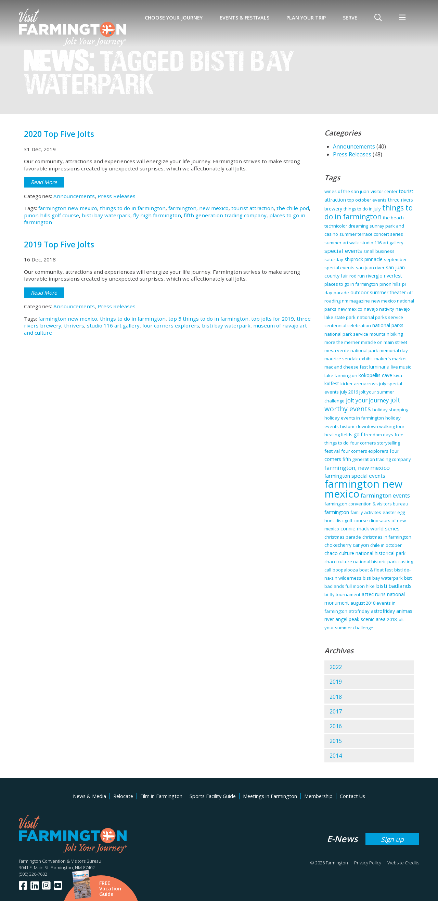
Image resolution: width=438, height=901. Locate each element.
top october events (367, 200)
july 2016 (349, 392)
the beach (393, 218)
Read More (44, 182)
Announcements (74, 196)
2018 (336, 696)
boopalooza (345, 570)
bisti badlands (394, 586)
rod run (357, 276)
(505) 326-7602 (33, 874)
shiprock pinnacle (364, 259)
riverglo (374, 275)
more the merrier (342, 342)
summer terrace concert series (371, 234)
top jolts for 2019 (272, 318)
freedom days (378, 435)
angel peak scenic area (360, 619)
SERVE (350, 17)
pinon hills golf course (51, 215)
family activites (365, 512)
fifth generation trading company (225, 215)
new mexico (350, 309)
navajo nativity (379, 309)
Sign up (392, 839)
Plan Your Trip (306, 17)
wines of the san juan (346, 191)
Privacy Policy (367, 863)
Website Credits (403, 863)
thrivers (74, 325)
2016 (336, 726)
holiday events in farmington (354, 418)
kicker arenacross (359, 384)
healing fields (338, 435)
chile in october (386, 545)
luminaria (379, 366)
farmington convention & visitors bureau (366, 504)
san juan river (370, 268)
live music (401, 367)
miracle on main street (384, 342)
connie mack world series (370, 528)
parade (341, 292)
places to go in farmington (351, 284)
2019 (336, 681)
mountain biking (386, 334)
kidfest (331, 383)
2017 (336, 711)
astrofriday (383, 611)
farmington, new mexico (198, 208)
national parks (387, 325)
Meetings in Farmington (270, 796)
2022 (336, 667)
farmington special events (354, 475)
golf (358, 434)
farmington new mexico (67, 208)
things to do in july (362, 209)
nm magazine (356, 301)
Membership (318, 796)
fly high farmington (157, 215)
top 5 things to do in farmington (208, 318)
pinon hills (390, 284)
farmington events (385, 495)
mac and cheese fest (346, 367)
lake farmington (340, 375)
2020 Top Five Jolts (59, 134)
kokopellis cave (375, 375)
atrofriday (359, 611)
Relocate (123, 796)
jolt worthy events (362, 404)
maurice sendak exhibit (348, 359)
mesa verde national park (351, 350)
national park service (346, 334)
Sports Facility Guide (213, 796)
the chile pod (292, 208)
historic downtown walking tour (372, 426)
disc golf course (351, 520)
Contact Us (352, 796)
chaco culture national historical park (364, 553)
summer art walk (341, 243)
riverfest (393, 275)
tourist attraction (252, 208)
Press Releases (117, 196)
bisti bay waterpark (106, 215)
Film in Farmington (161, 796)
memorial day (393, 350)
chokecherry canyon (346, 545)
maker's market (390, 359)
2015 (336, 741)
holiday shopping (390, 410)
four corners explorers (170, 325)
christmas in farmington (386, 537)
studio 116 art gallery (113, 325)
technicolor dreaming (346, 226)
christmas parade (342, 537)
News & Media (89, 796)
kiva (398, 375)
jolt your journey (367, 400)
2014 (336, 755)
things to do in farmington (133, 208)
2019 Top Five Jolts (59, 244)
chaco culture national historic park (360, 561)
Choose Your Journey (174, 17)
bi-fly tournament (342, 594)
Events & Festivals (244, 17)
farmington (336, 512)
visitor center (384, 191)
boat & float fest (376, 570)
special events (343, 251)
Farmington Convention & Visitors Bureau (60, 861)
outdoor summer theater (378, 292)
